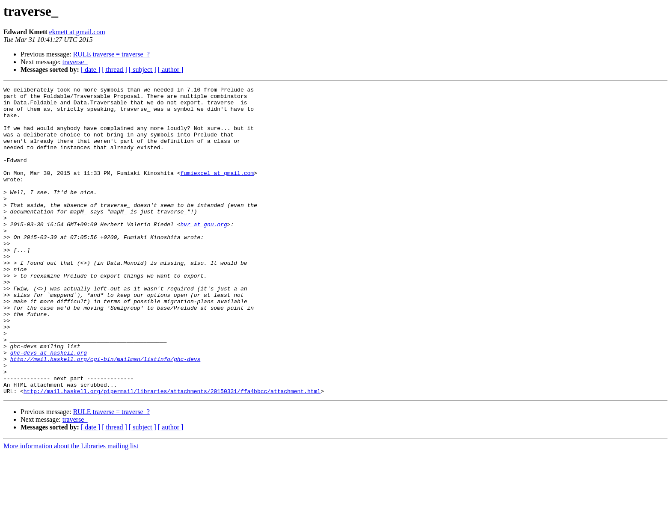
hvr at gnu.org (203, 252)
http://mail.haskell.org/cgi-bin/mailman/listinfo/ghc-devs (105, 414)
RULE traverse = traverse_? (111, 54)
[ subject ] (142, 69)
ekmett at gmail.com (77, 32)
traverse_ (75, 61)
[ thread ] (114, 69)
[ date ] (90, 69)
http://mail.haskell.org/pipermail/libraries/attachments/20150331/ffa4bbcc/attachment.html (172, 452)
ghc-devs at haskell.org (48, 406)
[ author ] (171, 69)
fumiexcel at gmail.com (217, 191)
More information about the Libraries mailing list (70, 507)
